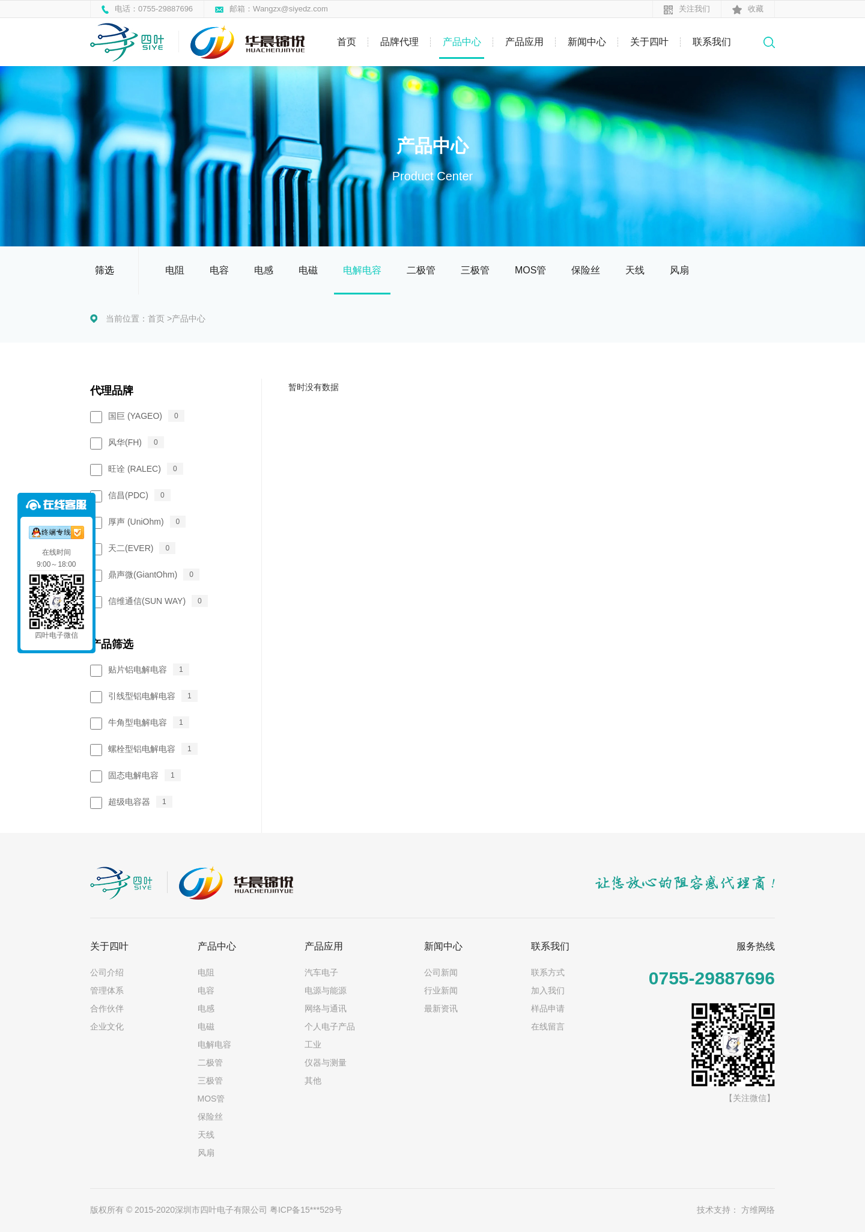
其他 (313, 1080)
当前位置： (127, 318)
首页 (346, 42)
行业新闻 (441, 990)
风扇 (679, 270)
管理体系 (107, 990)
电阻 (174, 270)
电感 (263, 270)
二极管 (421, 270)
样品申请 (548, 1008)
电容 (219, 270)
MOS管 (530, 270)
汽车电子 (321, 972)
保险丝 (585, 270)
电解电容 (362, 270)
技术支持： (718, 1210)
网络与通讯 (326, 1008)
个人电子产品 (330, 1026)
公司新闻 (441, 972)
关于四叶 (649, 42)
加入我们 (548, 990)
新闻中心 (587, 42)
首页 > (160, 318)
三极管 (475, 270)
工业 (313, 1044)
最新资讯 (441, 1008)
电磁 (308, 270)
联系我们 (712, 42)
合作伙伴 (107, 1008)
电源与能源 (326, 990)
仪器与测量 (326, 1062)
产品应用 (524, 42)
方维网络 (758, 1210)
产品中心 (462, 42)
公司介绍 (107, 972)
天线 (635, 270)
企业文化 (107, 1026)
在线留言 (548, 1026)
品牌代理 (399, 42)
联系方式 (548, 972)
